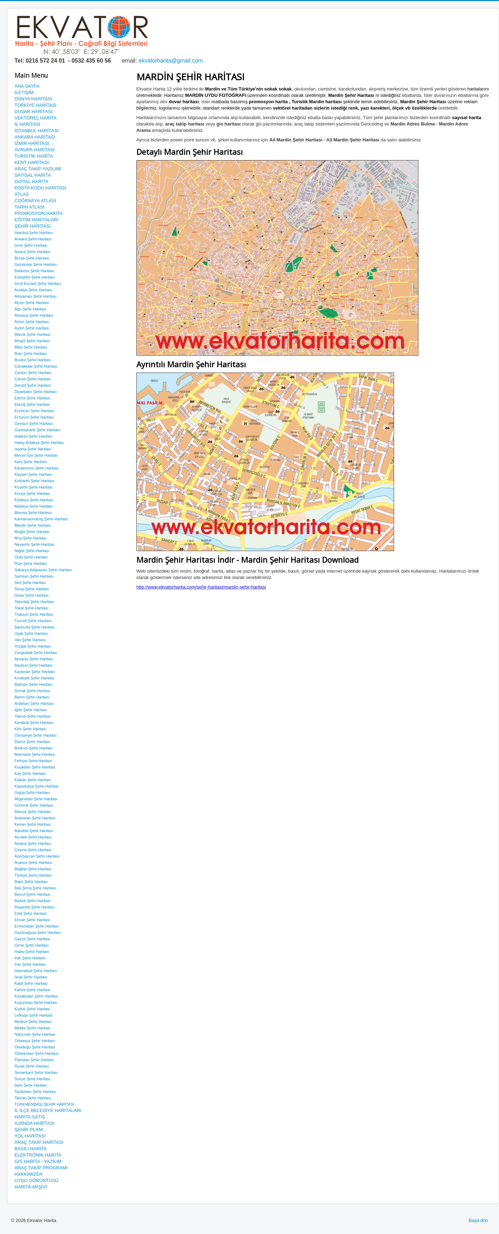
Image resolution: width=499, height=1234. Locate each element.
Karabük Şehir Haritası (34, 722)
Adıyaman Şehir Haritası (35, 296)
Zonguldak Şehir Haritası (35, 652)
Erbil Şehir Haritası (30, 913)
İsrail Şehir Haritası (30, 977)
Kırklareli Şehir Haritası (34, 481)
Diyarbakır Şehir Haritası (35, 392)
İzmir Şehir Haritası (31, 245)
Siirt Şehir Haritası (30, 582)
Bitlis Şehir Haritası (30, 347)
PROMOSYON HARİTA (38, 213)
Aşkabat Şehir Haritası (33, 831)
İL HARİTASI (27, 124)
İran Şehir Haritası (30, 964)
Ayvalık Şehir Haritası (33, 837)
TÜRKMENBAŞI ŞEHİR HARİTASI (44, 1104)
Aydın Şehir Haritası (31, 328)
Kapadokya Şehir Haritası (36, 786)
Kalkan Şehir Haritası (32, 780)
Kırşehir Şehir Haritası (33, 487)
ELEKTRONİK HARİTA (37, 1155)
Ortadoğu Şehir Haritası (34, 1047)
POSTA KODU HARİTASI (40, 188)
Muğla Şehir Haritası (32, 532)
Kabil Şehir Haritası (31, 983)
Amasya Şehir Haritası (33, 315)
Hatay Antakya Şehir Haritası (39, 442)
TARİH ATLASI (29, 207)
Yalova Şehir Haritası (32, 716)
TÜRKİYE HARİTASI (35, 105)
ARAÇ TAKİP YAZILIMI (37, 168)
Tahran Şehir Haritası (32, 1098)
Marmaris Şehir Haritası (34, 754)
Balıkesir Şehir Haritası (34, 271)
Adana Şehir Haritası (32, 252)
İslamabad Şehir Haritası (35, 971)
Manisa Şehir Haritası (33, 512)
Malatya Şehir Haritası (33, 506)
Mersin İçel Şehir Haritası (36, 455)
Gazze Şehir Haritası (32, 939)
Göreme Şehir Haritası (33, 805)
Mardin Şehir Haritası (32, 525)
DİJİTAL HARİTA (31, 181)
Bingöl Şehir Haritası (32, 341)
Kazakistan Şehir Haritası (36, 996)
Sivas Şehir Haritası (31, 595)
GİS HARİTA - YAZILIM (37, 1161)
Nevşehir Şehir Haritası (34, 544)
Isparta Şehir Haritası (32, 449)
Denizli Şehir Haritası (32, 385)
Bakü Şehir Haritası (31, 881)
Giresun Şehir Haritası (33, 423)
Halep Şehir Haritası (31, 951)
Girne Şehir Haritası (31, 945)
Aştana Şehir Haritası (32, 843)
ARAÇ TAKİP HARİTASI (38, 1142)
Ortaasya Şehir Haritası (34, 1041)
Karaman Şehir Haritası (34, 671)
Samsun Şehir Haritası (33, 576)
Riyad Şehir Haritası (31, 1066)
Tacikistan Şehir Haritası (35, 1091)
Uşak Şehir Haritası (31, 633)
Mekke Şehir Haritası (32, 1028)
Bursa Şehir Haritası (31, 258)
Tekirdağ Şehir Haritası (34, 602)
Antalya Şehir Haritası (33, 290)
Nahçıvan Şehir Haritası (34, 1034)
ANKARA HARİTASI (34, 137)
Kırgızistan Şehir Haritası (36, 1002)
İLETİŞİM (24, 92)
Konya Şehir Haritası (32, 493)
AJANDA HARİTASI (34, 1123)
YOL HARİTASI (30, 1136)
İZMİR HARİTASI (31, 143)
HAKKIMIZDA (28, 1174)
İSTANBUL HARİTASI (36, 130)
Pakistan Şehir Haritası (34, 1060)
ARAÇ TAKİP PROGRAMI (40, 1167)
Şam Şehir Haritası (30, 1085)
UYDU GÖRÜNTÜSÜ (36, 1180)
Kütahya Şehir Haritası (33, 500)
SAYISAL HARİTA (32, 175)
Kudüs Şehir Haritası (32, 1009)
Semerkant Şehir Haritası (36, 1072)
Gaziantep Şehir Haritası (35, 264)
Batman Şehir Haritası (33, 684)
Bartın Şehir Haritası (31, 697)
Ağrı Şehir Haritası (30, 309)
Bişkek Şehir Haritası (32, 901)
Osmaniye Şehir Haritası (35, 735)
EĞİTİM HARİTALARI (36, 219)
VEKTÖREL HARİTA (35, 118)
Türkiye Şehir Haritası (33, 875)
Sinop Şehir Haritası (31, 589)
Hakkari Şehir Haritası (33, 436)
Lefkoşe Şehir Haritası (33, 1015)
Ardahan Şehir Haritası (34, 703)
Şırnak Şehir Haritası (32, 691)
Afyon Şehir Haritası (31, 302)
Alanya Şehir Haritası (32, 811)
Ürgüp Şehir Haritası (32, 792)
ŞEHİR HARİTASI (32, 226)
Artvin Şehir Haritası (31, 322)
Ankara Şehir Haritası (33, 239)
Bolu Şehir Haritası (30, 353)
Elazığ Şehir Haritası (32, 404)
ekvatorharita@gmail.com (171, 61)
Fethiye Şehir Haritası (33, 761)
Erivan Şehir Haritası (32, 920)
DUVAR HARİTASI (33, 111)
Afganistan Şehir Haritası (36, 799)
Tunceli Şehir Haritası (33, 621)
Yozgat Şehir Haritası (32, 646)
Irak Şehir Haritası (30, 958)
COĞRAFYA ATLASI (35, 200)
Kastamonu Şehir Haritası (36, 468)
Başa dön (478, 1220)
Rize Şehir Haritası (30, 563)
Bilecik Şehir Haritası (32, 334)
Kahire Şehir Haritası (32, 990)
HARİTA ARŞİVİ (30, 1186)
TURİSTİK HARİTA (33, 156)
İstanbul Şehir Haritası (33, 232)
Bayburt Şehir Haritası (33, 665)
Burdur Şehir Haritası (32, 360)
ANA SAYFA (27, 86)
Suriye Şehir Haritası (32, 1079)
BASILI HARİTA (30, 1148)
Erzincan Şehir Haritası (34, 411)
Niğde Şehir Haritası (31, 551)
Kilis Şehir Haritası (30, 729)
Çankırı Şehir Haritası (33, 372)
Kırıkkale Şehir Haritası (34, 678)
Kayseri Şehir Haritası (33, 474)
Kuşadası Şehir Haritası (34, 767)
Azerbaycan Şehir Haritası (37, 856)
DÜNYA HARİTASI (33, 98)
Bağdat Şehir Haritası (33, 869)
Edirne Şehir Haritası (32, 398)
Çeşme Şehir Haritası (33, 850)
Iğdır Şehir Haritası (30, 710)
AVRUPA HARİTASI (34, 149)
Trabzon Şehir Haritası (33, 614)
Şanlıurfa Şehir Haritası (34, 627)
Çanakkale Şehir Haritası (36, 366)
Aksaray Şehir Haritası (33, 659)
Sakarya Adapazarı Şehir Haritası (43, 570)
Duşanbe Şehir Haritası (34, 907)
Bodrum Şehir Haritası (33, 748)
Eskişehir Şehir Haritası (34, 277)
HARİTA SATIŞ (29, 1116)
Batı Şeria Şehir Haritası (35, 888)
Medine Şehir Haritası (33, 1021)
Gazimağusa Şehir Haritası (37, 932)
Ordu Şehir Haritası (31, 557)
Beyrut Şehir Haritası (32, 894)
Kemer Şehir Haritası (32, 824)
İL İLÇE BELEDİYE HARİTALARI (47, 1110)
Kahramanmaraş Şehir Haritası (41, 519)
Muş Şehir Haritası (30, 538)
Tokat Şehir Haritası (31, 608)
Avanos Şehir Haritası (33, 862)
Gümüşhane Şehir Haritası (37, 430)
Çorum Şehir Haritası (32, 379)
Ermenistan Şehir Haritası (36, 926)
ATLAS (21, 194)
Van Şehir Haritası (30, 640)
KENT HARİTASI (31, 162)
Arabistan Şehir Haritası (34, 818)
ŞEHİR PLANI (28, 1129)
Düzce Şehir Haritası (32, 741)
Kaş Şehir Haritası (30, 773)
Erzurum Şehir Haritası (34, 417)
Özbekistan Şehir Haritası (36, 1053)
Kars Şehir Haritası (30, 462)
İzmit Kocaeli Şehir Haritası (37, 283)
